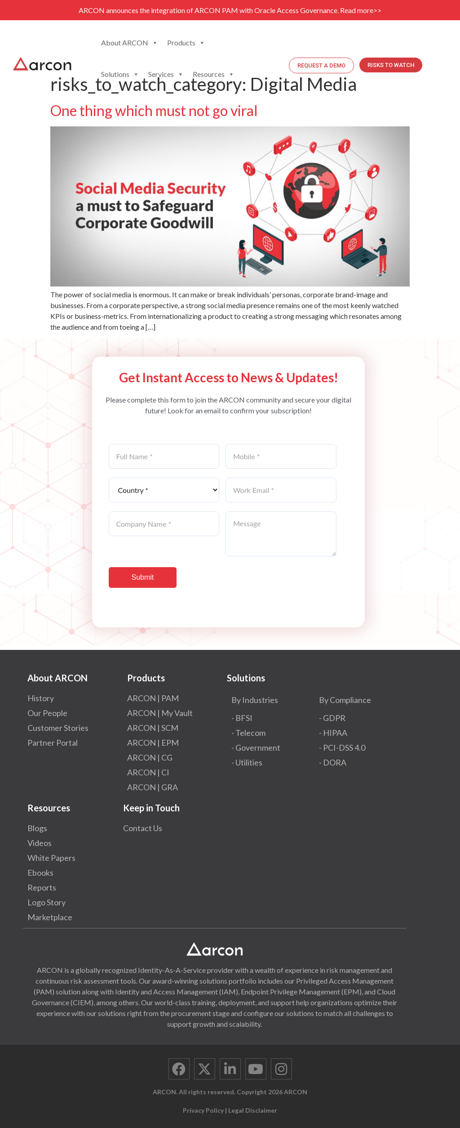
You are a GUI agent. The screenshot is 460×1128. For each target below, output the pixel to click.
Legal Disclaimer (252, 1110)
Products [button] (186, 43)
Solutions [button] (120, 74)
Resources (213, 74)
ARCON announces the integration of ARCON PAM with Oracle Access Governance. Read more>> (230, 10)
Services (166, 74)
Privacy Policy (203, 1110)
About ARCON (129, 43)
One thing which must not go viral (154, 110)
